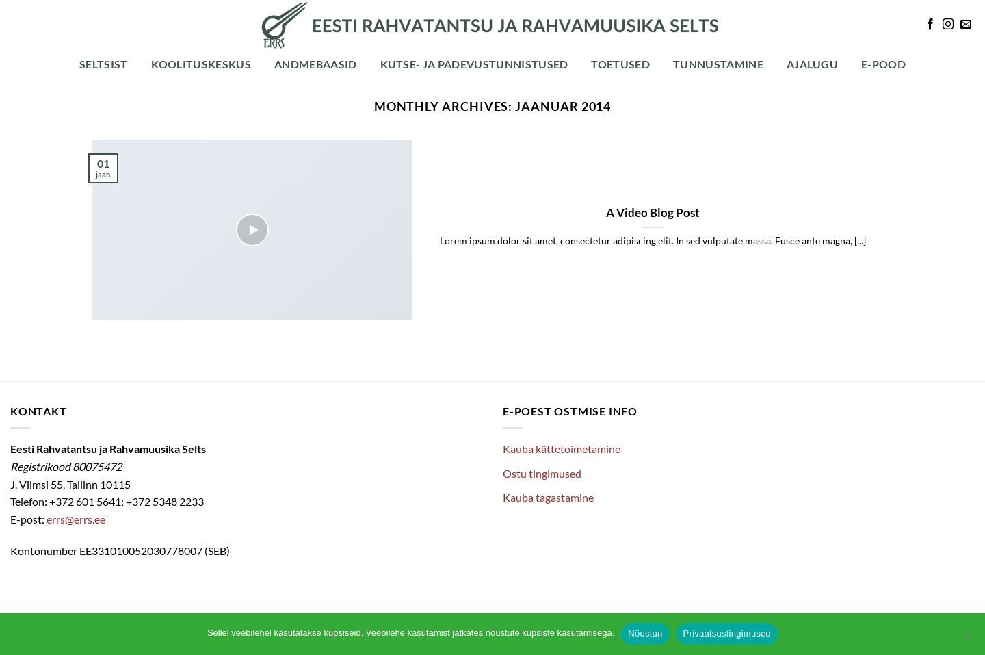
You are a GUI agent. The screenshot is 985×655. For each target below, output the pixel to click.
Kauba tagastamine (548, 497)
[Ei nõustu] (966, 638)
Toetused (620, 63)
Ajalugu (812, 63)
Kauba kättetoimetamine (561, 448)
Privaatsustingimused (727, 633)
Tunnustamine (718, 63)
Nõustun (645, 633)
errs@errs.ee (76, 519)
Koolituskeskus (201, 63)
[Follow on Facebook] (930, 24)
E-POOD (883, 63)
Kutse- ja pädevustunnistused (474, 63)
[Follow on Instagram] (948, 24)
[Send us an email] (965, 24)
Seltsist (103, 63)
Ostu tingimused (542, 473)
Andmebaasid (315, 63)
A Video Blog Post (653, 213)
